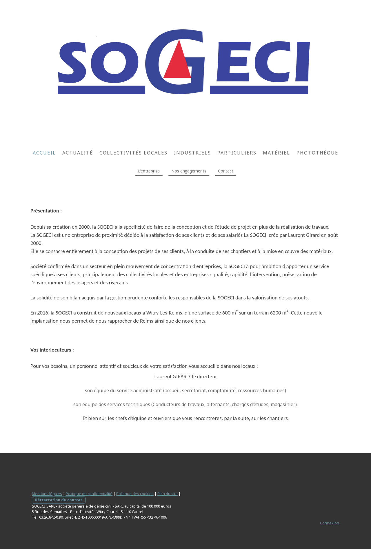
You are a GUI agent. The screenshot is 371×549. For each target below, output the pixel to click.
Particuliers (237, 153)
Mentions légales (47, 493)
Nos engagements (188, 171)
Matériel (276, 153)
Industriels (192, 153)
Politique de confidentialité (89, 493)
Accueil (44, 153)
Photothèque (317, 153)
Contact (225, 171)
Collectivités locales (133, 153)
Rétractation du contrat (58, 499)
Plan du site (167, 493)
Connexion (329, 523)
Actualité (77, 153)
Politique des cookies (135, 493)
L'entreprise (149, 171)
